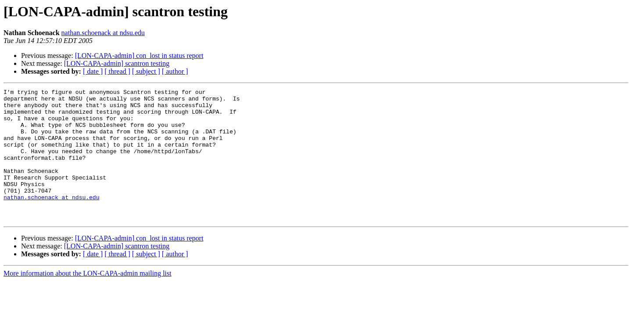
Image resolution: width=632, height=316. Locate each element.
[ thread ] (117, 71)
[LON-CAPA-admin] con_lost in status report (139, 55)
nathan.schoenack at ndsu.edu (103, 32)
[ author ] (175, 71)
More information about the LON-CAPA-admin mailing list (87, 299)
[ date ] (93, 71)
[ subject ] (146, 71)
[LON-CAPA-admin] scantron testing (116, 63)
